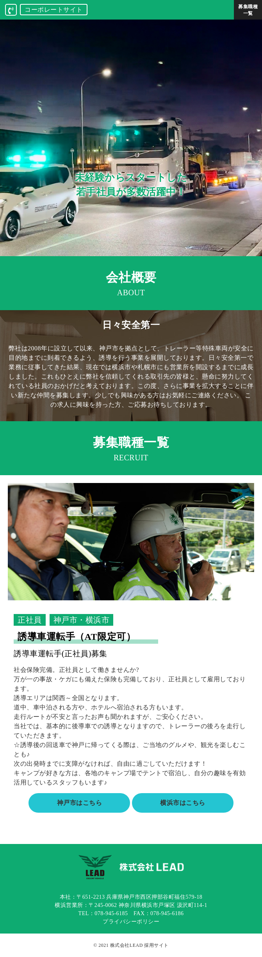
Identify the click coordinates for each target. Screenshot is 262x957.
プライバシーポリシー (131, 922)
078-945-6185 (111, 913)
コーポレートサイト (54, 9)
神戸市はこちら (79, 802)
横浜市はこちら (182, 802)
